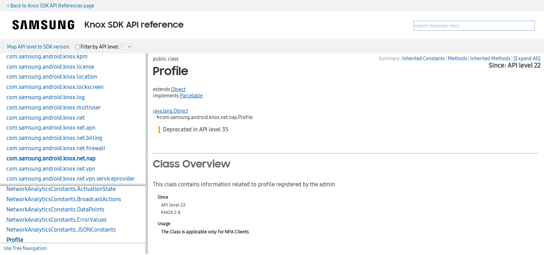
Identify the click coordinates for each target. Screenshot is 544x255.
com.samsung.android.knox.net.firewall (55, 148)
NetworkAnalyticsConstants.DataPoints (55, 209)
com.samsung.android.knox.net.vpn (50, 168)
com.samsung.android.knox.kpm (47, 56)
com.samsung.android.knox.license (50, 66)
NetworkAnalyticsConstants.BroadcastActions (63, 199)
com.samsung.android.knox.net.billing (54, 138)
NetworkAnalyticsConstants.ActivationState (61, 189)
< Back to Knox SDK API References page (50, 5)
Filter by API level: (100, 47)
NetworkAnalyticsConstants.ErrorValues (56, 219)
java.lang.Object (170, 111)
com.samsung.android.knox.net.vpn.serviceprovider (70, 178)
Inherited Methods (490, 58)
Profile (14, 240)
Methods (457, 58)
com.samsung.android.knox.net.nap (50, 158)
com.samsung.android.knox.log (45, 97)
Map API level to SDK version (38, 47)
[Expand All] (526, 58)
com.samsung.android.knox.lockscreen (55, 87)
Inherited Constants (423, 58)
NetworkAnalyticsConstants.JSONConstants (61, 229)
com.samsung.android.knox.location (51, 76)
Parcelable (191, 95)
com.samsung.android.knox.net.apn (50, 127)
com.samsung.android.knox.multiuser (53, 107)
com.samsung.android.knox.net (45, 117)
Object (178, 89)
